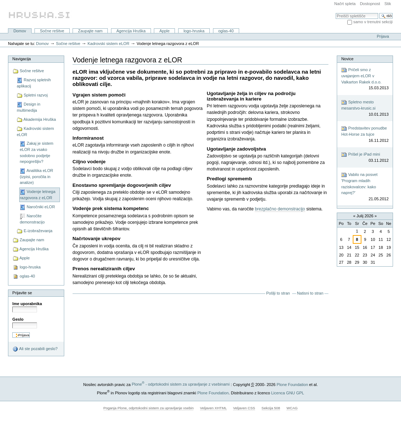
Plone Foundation (292, 384)
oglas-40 (225, 31)
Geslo (18, 319)
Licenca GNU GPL (287, 392)
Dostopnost (370, 3)
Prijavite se (22, 293)
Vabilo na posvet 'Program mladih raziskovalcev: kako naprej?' (364, 187)
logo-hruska (194, 31)
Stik (387, 3)
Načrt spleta (345, 3)
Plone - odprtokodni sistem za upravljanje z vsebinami (181, 384)
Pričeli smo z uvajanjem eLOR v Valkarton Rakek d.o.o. (364, 79)
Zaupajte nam (90, 31)
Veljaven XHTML (213, 408)
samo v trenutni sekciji (373, 22)
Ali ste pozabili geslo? (35, 349)
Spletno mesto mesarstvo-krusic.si (364, 108)
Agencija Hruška (131, 31)
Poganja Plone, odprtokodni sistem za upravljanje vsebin (148, 408)
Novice (347, 59)
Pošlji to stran (278, 293)
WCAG (292, 408)
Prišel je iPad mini (364, 158)
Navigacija (21, 59)
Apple (164, 31)
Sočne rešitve (52, 31)
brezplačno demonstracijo (280, 209)
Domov (19, 31)
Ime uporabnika (27, 303)
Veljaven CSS (244, 408)
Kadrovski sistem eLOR (108, 43)
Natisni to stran (310, 293)
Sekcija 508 (271, 408)
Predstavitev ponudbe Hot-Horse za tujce (364, 134)
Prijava (383, 36)
